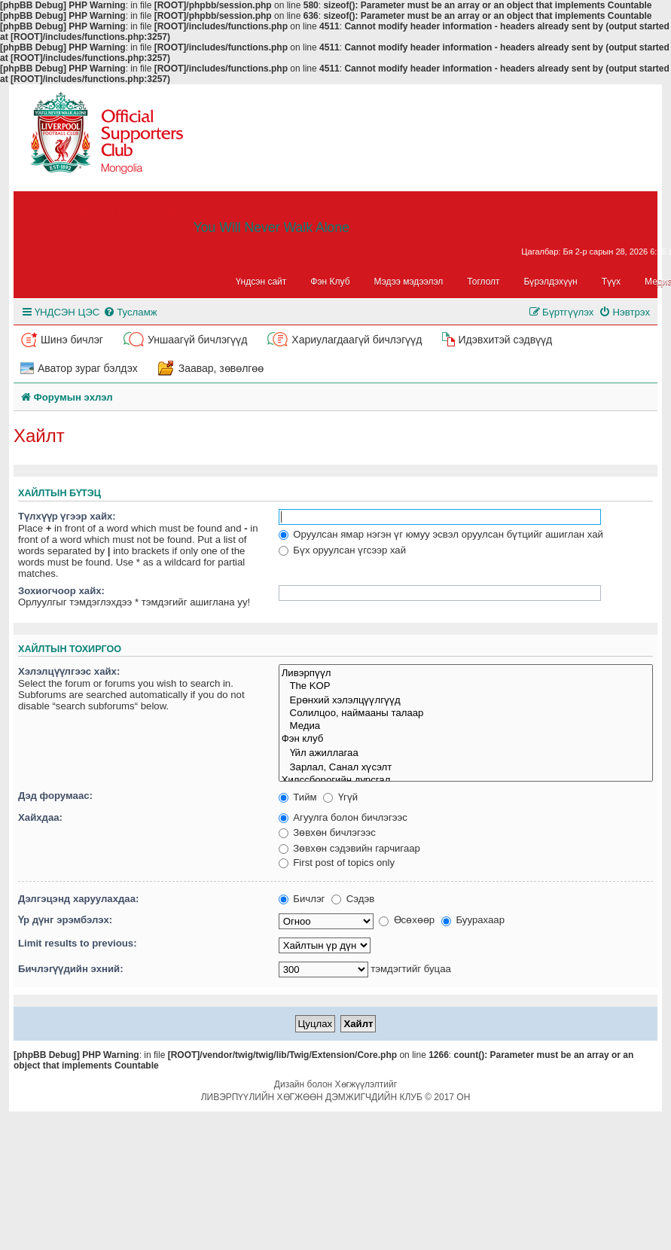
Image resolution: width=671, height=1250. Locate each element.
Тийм (298, 797)
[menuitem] (130, 312)
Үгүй (340, 797)
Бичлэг (302, 898)
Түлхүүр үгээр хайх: (67, 516)
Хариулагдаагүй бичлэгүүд (356, 340)
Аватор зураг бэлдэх (88, 368)
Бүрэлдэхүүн (551, 281)
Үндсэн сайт (261, 281)
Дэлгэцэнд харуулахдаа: (78, 898)
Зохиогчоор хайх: (61, 590)
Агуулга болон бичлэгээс (343, 817)
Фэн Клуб (329, 281)
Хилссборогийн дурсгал (465, 780)
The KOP (465, 686)
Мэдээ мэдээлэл (409, 281)
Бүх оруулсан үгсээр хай (342, 550)
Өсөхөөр (407, 919)
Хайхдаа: (40, 817)
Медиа (465, 726)
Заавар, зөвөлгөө (221, 368)
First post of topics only (337, 862)
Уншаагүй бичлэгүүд (197, 340)
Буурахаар (473, 919)
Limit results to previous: (77, 943)
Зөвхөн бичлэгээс (327, 832)
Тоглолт (483, 281)
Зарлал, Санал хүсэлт (465, 767)
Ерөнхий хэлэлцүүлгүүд (465, 700)
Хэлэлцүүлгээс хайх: (69, 671)
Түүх (611, 281)
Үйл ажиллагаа (465, 752)
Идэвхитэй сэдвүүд (505, 340)
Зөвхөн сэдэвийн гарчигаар (349, 848)
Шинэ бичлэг (72, 340)
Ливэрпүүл (465, 673)
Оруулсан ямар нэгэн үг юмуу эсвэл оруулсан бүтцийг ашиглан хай (441, 534)
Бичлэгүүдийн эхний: (71, 968)
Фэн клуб (465, 739)
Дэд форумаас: (55, 795)
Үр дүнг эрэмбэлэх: (65, 919)
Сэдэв (352, 898)
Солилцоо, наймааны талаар (465, 713)
